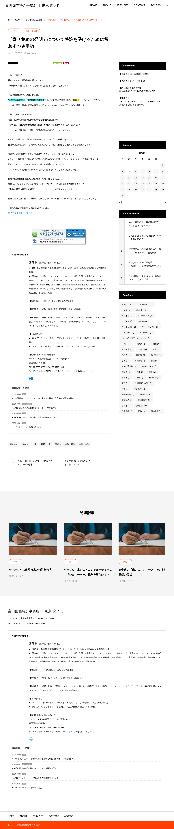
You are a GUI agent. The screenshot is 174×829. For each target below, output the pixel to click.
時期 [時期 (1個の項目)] (125, 389)
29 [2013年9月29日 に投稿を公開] (163, 189)
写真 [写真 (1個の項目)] (156, 349)
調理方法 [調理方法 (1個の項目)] (141, 406)
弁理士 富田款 (31, 31)
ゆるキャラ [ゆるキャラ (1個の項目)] (146, 304)
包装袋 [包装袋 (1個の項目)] (126, 355)
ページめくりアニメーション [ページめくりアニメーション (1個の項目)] (135, 338)
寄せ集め (14, 444)
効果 (34, 444)
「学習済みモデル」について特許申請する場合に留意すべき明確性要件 (44, 398)
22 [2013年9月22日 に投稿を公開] (163, 184)
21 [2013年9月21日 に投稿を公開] (156, 184)
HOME (93, 5)
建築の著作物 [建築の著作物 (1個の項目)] (129, 366)
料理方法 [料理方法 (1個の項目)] (154, 377)
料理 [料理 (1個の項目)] (139, 377)
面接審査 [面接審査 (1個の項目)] (156, 411)
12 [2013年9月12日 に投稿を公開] (142, 178)
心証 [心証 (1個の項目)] (139, 372)
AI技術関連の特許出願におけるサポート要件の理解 (35, 408)
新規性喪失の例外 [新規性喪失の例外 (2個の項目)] (143, 383)
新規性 (58, 444)
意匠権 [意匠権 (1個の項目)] (126, 377)
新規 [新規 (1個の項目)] (125, 383)
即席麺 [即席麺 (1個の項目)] (140, 355)
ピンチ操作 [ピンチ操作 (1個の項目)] (146, 332)
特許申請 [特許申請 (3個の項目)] (145, 394)
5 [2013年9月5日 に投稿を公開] (142, 171)
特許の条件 (84, 444)
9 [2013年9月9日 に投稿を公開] (122, 178)
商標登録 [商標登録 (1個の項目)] (156, 355)
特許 (15, 31)
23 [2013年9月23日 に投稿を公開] (122, 189)
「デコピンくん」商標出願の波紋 (28, 427)
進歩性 (25, 444)
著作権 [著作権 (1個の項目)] (126, 406)
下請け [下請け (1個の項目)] (140, 344)
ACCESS (156, 5)
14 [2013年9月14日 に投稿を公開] (156, 178)
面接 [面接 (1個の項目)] (141, 411)
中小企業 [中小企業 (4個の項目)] (127, 349)
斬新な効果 (45, 444)
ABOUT (107, 5)
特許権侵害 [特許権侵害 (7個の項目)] (128, 394)
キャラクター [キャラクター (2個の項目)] (145, 316)
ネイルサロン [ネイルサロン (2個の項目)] (129, 327)
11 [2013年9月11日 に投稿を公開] (136, 178)
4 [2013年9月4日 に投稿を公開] (135, 171)
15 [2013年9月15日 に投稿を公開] (163, 178)
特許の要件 (70, 444)
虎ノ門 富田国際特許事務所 (20, 213)
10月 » (163, 202)
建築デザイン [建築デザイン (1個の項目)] (149, 366)
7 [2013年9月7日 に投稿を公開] (155, 171)
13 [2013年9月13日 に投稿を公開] (149, 178)
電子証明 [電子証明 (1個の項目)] (127, 411)
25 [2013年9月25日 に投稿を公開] (136, 189)
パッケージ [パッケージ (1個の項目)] (128, 332)
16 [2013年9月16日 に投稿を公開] (122, 184)
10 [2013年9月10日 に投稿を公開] (129, 178)
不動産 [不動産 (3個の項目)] (155, 344)
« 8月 (121, 202)
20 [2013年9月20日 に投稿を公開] (149, 184)
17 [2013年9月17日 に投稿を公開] (129, 184)
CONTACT (139, 5)
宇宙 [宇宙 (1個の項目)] (125, 361)
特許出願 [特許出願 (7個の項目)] (139, 389)
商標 (24, 423)
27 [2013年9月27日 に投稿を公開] (149, 189)
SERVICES (122, 5)
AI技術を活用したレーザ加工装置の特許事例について (36, 417)
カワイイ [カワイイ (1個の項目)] (127, 316)
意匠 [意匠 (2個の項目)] (152, 372)
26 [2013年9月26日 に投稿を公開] (142, 189)
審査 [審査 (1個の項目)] (154, 361)
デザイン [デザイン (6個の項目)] (127, 321)
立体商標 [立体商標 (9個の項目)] (127, 400)
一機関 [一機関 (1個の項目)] (126, 344)
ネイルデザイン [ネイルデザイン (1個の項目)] (150, 327)
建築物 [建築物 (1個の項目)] (126, 372)
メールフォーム (67, 371)
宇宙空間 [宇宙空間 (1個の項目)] (139, 361)
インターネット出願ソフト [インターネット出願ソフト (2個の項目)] (134, 310)
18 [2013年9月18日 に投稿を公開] (136, 184)
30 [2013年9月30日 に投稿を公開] (122, 195)
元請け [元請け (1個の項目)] (142, 349)
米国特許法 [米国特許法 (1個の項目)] (144, 400)
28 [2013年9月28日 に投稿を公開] (156, 189)
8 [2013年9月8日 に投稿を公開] (162, 171)
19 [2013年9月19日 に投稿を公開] (142, 184)
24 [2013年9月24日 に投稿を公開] (129, 189)
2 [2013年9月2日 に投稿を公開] (122, 171)
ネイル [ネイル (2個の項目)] (142, 321)
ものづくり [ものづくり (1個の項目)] (128, 304)
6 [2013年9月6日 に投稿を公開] (149, 171)
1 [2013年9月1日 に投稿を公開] (162, 165)
